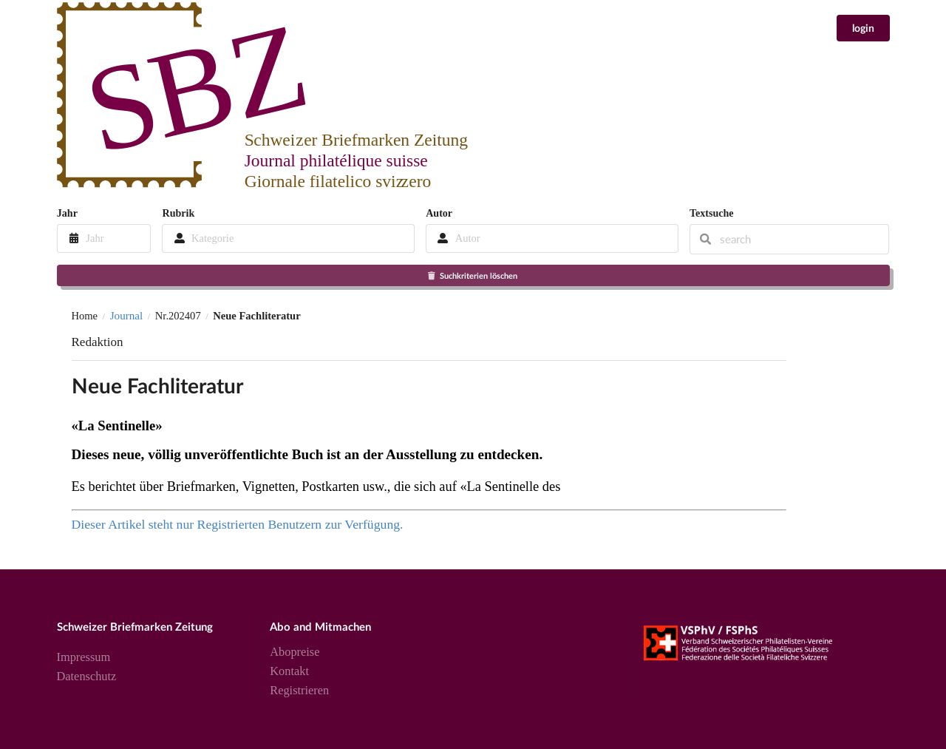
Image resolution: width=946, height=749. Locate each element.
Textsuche (712, 213)
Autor (439, 213)
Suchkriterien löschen (471, 275)
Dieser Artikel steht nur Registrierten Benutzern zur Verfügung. (238, 524)
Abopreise (294, 652)
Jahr (67, 213)
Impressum (84, 657)
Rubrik (178, 213)
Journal (126, 316)
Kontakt (289, 671)
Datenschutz (87, 676)
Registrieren (299, 690)
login (863, 27)
